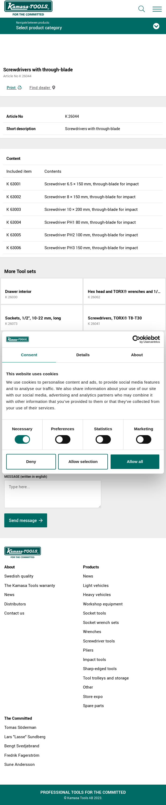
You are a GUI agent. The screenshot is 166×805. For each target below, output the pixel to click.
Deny (31, 461)
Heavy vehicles (97, 594)
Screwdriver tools (99, 641)
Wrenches (92, 631)
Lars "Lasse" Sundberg (25, 736)
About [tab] (137, 354)
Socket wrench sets (101, 622)
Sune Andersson (19, 764)
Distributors (15, 603)
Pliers (88, 650)
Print (14, 87)
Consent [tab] (29, 354)
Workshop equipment (103, 603)
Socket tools (94, 613)
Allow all (135, 461)
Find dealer (42, 87)
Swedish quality (18, 576)
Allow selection (82, 461)
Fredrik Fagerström (21, 755)
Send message (26, 520)
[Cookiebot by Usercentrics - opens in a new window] (136, 339)
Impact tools (94, 659)
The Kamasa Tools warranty (29, 585)
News (9, 594)
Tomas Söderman (20, 727)
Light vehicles (96, 585)
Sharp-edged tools (100, 668)
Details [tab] (83, 354)
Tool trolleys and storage (106, 678)
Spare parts (93, 705)
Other (88, 687)
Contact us (14, 613)
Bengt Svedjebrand (21, 745)
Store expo (93, 696)
